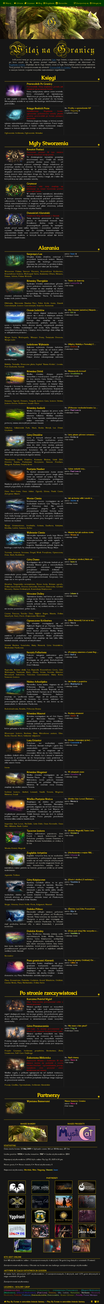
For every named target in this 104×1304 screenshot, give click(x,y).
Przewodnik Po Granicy (60, 67)
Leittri (15, 528)
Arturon (16, 552)
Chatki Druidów (24, 459)
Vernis (43, 672)
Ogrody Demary (20, 401)
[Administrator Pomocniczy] (65, 1290)
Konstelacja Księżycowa (41, 589)
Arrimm (40, 525)
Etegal (32, 552)
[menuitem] (18, 3)
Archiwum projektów (34, 1050)
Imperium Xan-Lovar (14, 823)
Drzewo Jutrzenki (29, 586)
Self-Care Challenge (24, 1053)
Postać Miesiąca (90, 1295)
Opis (54, 59)
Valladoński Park (22, 428)
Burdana (27, 733)
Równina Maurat (36, 713)
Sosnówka (25, 645)
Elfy (59, 1292)
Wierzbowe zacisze (48, 733)
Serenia (50, 672)
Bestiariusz (51, 1050)
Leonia (60, 364)
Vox (72, 623)
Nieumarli (95, 1292)
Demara (8, 401)
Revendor (9, 956)
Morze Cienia (34, 498)
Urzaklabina (75, 373)
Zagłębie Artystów (37, 852)
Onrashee (74, 774)
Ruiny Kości (57, 674)
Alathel (25, 792)
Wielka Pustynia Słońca (40, 799)
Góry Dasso (33, 559)
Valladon (8, 428)
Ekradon (8, 584)
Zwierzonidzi (53, 1295)
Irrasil (15, 794)
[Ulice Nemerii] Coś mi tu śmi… (82, 620)
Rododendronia (11, 709)
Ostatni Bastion (12, 645)
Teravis (50, 792)
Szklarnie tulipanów (31, 735)
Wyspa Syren (11, 337)
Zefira (29, 528)
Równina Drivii (35, 371)
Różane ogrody (56, 584)
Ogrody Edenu (42, 491)
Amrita (73, 500)
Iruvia (7, 767)
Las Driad (58, 428)
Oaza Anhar (28, 491)
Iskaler (73, 715)
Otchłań (59, 980)
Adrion (14, 276)
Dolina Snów (39, 982)
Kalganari (40, 904)
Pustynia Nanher (36, 469)
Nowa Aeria (42, 584)
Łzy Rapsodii (33, 670)
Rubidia (8, 364)
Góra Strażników (55, 645)
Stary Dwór (19, 616)
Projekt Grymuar (13, 1050)
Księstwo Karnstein (45, 305)
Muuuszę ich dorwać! (77, 371)
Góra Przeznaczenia (38, 1026)
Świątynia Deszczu (54, 337)
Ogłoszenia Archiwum (14, 133)
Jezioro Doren (11, 403)
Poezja (8, 1085)
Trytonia (8, 552)
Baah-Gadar (22, 826)
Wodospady (23, 337)
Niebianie (85, 1292)
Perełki (79, 1295)
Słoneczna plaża (28, 364)
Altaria (35, 672)
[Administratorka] (11, 1290)
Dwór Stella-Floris (27, 904)
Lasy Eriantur (34, 740)
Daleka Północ (35, 909)
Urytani (73, 833)
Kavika (73, 437)
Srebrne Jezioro (12, 792)
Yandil (42, 792)
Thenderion (10, 459)
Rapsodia (9, 670)
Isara (72, 561)
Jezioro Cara (43, 401)
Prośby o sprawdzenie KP (79, 108)
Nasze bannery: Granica (75, 1101)
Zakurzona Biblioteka (39, 1057)
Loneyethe (75, 283)
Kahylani (59, 525)
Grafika (15, 1085)
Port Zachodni (11, 366)
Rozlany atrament (75, 713)
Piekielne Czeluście (30, 980)
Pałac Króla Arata (46, 303)
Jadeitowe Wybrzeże (38, 344)
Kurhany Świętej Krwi (22, 464)
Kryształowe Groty (49, 670)
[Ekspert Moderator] (90, 1290)
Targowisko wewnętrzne (24, 584)
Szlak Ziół (58, 459)
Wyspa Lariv (10, 340)
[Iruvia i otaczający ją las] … (80, 740)
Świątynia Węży (24, 672)
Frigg (72, 1028)
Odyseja (73, 855)
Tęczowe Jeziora (36, 830)
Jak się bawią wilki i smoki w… (81, 498)
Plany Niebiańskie (25, 982)
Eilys (72, 911)
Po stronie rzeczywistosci (48, 993)
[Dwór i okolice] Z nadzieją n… (81, 879)
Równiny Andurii (36, 408)
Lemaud (33, 792)
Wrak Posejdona (44, 552)
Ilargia (7, 904)
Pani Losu (74, 410)
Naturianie (75, 1292)
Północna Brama (34, 709)
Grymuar (32, 183)
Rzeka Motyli (44, 428)
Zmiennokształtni (38, 1295)
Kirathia (8, 528)
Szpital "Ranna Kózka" (46, 364)
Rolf (72, 654)
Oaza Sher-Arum (13, 491)
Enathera (49, 525)
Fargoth (32, 401)
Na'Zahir (28, 823)
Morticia (27, 1170)
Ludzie (66, 1292)
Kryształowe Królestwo (52, 271)
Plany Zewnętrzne (13, 980)
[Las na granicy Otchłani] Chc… (81, 960)
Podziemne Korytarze (32, 462)
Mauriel (48, 904)
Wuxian (73, 535)
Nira (34, 1170)
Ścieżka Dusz (27, 613)
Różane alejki (20, 670)
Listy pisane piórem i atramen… (82, 434)
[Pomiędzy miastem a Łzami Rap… (83, 652)
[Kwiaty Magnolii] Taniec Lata (81, 830)
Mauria (53, 613)
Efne (61, 733)
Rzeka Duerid (11, 735)
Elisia (35, 733)
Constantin (74, 742)
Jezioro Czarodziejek (26, 305)
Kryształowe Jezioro (14, 274)
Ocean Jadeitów (35, 310)
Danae (7, 276)
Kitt (72, 312)
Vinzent (49, 1170)
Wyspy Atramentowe (14, 525)
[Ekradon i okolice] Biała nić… (81, 559)
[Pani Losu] (42, 1292)
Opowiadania (25, 1085)
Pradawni (26, 1295)
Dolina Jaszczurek (12, 586)
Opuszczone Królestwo (39, 620)
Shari (34, 428)
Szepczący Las (34, 254)
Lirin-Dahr (38, 823)
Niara (72, 1060)
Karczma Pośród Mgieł (39, 999)
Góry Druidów (34, 434)
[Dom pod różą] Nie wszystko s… (83, 931)
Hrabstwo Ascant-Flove (28, 403)
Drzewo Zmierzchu (46, 586)
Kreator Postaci (35, 149)
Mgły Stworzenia (48, 143)
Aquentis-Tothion (12, 875)
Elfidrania (9, 303)
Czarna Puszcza (12, 613)
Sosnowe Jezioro (12, 677)
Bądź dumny (73, 1057)
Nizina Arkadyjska (37, 681)
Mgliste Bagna (41, 613)
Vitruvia (14, 904)
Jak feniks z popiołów (77, 681)
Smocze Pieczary (31, 271)
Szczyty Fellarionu (37, 652)
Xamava (22, 528)
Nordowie (8, 1295)
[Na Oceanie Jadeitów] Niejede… (83, 310)
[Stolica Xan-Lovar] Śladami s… (82, 799)
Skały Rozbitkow (17, 555)
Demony (52, 1292)
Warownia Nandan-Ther (25, 303)
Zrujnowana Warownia (35, 616)
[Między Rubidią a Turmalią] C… (82, 344)
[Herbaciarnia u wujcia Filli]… (80, 852)
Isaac (72, 254)
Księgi (48, 77)
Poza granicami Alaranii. (40, 960)
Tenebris (74, 882)
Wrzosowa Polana (13, 271)
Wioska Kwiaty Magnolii (15, 848)
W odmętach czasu (76, 772)
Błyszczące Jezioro (13, 733)
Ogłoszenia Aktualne (34, 133)
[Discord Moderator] (26, 1292)
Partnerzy (48, 1095)
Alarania (48, 248)
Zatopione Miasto (12, 494)
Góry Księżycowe (36, 879)
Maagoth (8, 464)
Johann (73, 593)
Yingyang (74, 110)
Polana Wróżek (25, 276)
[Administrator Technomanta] (36, 1290)
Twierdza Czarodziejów (38, 674)
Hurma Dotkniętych (21, 589)
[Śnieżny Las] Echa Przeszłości (81, 909)
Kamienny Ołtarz (47, 274)
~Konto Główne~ (67, 1295)
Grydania (9, 430)
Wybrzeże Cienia (36, 532)
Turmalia (15, 364)
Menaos (59, 274)
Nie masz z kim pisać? (77, 1026)
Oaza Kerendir (50, 823)
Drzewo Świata (12, 462)
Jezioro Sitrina (56, 401)
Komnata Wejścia (42, 459)
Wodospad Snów (31, 274)
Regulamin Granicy (17, 64)
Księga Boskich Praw (38, 108)
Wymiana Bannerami (38, 1101)
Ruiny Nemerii (38, 645)
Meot (20, 735)
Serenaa (25, 552)
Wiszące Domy (37, 337)
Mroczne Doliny (35, 593)
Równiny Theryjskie (37, 280)
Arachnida (30, 525)
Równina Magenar (37, 772)
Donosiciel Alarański (38, 212)
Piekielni (17, 1295)
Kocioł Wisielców (47, 980)
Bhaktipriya (75, 684)
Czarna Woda (10, 982)
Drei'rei (73, 346)
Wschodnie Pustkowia (14, 647)
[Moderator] (9, 1292)
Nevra (73, 801)
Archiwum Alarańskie (41, 1085)
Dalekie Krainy (35, 931)
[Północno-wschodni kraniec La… (83, 408)
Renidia (22, 709)
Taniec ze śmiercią (76, 280)
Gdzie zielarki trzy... (76, 469)
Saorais (21, 366)
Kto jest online (12, 1257)
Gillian (73, 962)
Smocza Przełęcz (54, 462)
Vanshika (74, 933)
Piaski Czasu (57, 491)
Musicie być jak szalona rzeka (80, 532)
